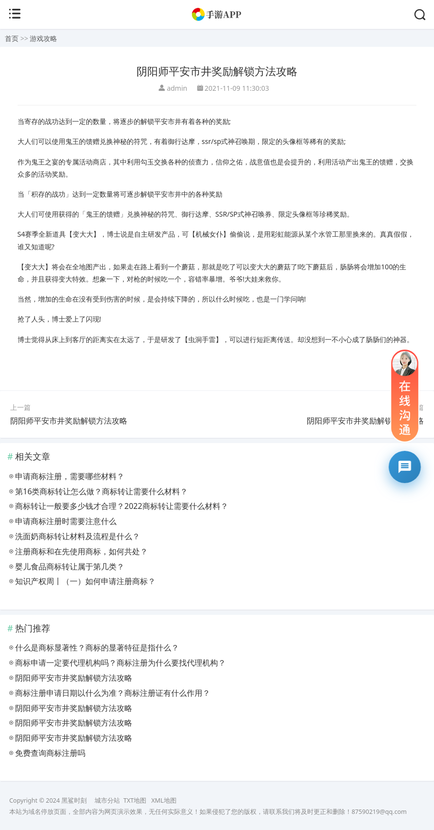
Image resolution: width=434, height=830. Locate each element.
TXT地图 (134, 800)
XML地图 (163, 800)
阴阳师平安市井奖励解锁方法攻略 (68, 420)
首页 (12, 38)
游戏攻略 (43, 38)
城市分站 (107, 800)
